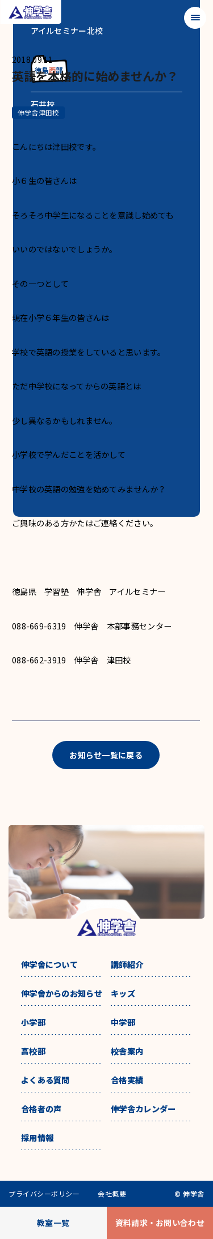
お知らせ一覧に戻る (106, 755)
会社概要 (112, 1193)
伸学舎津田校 (38, 112)
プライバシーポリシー (44, 1193)
